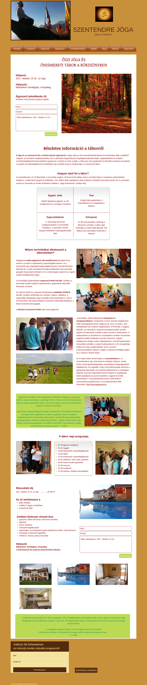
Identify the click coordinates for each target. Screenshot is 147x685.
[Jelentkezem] (51, 134)
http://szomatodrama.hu (96, 384)
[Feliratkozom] (39, 669)
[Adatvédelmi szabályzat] (86, 670)
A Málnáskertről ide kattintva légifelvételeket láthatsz (38, 549)
